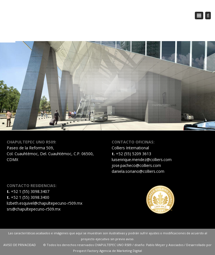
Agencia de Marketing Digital (120, 251)
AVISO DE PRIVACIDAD (23, 245)
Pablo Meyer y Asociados (164, 245)
